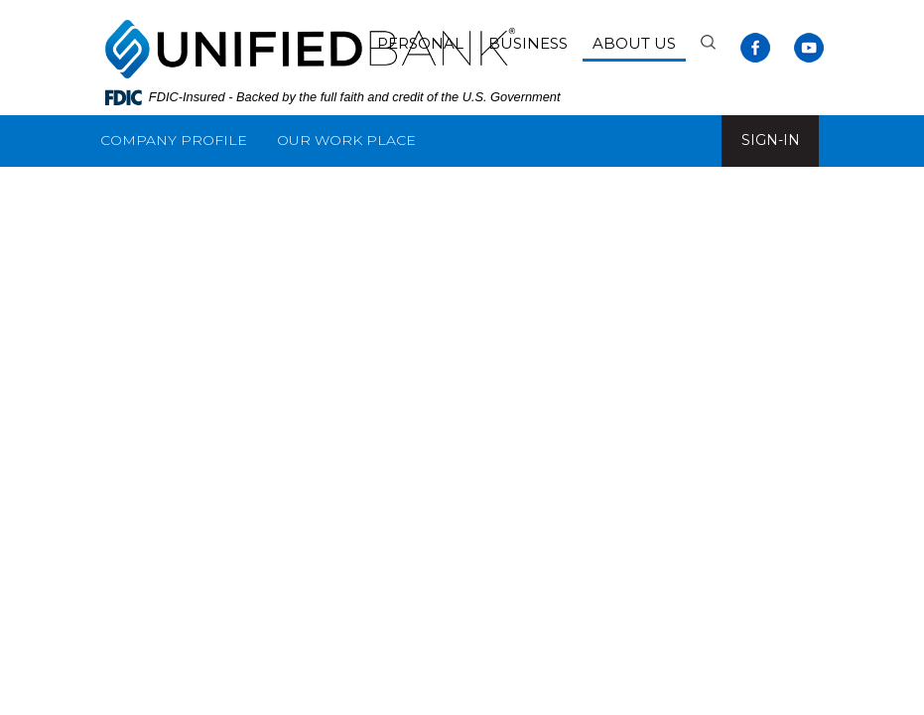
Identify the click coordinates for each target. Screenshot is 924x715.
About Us (634, 43)
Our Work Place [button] (346, 140)
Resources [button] (328, 192)
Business (528, 43)
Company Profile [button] (173, 140)
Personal (420, 43)
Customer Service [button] (176, 192)
